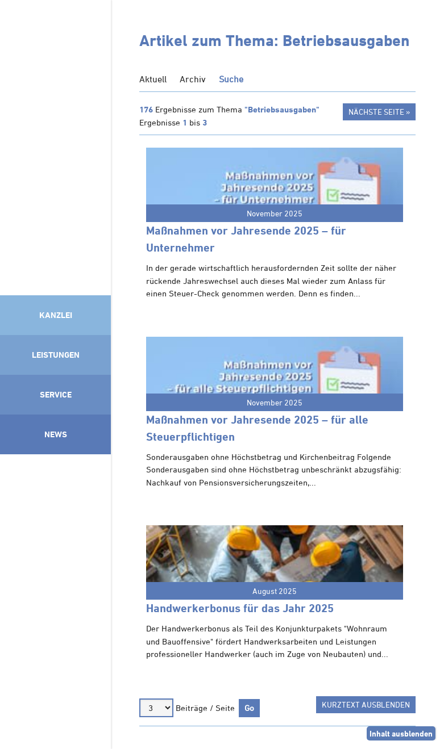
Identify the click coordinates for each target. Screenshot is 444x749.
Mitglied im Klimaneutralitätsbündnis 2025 (55, 598)
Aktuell (153, 79)
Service (56, 394)
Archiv (193, 79)
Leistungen (56, 354)
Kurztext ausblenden (366, 704)
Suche (231, 79)
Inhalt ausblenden (401, 733)
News (55, 434)
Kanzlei (55, 315)
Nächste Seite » (379, 111)
